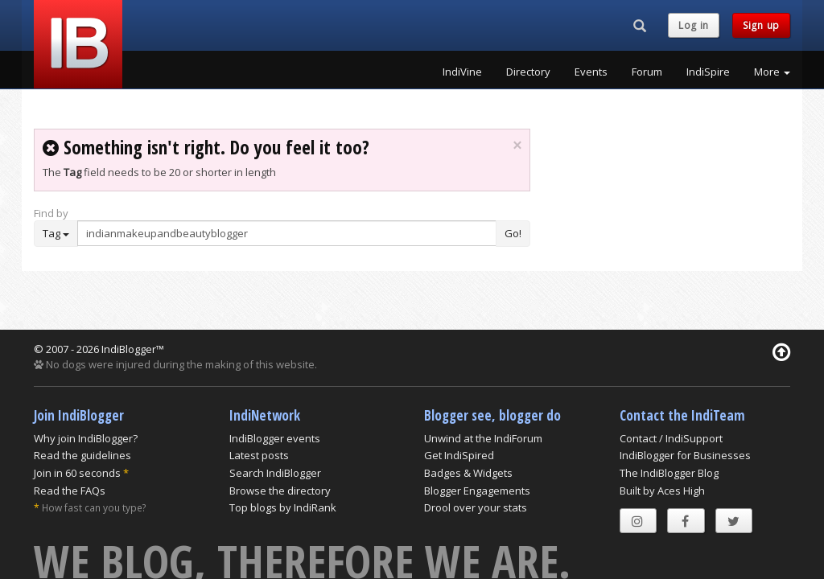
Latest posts (259, 455)
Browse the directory (280, 490)
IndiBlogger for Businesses (685, 455)
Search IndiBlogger (275, 473)
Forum (647, 71)
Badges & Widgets (468, 473)
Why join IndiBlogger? (86, 438)
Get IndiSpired (459, 455)
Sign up (761, 25)
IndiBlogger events (274, 438)
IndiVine (462, 71)
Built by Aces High (662, 490)
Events (591, 71)
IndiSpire (708, 71)
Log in (693, 25)
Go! (513, 233)
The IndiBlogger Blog (669, 473)
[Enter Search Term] (286, 233)
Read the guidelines (82, 455)
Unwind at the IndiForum (483, 438)
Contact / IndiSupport (671, 438)
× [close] (517, 146)
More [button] (772, 71)
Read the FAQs (69, 490)
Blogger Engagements (477, 490)
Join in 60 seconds (77, 473)
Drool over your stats (475, 507)
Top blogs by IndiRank (282, 507)
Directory (528, 71)
